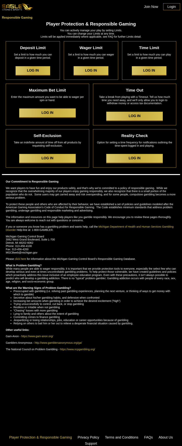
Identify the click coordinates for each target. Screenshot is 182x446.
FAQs (148, 437)
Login (171, 7)
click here (20, 258)
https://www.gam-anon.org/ (37, 336)
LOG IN (33, 70)
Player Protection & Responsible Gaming (40, 437)
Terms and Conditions (121, 437)
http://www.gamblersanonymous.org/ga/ (58, 342)
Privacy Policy (88, 437)
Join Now (151, 7)
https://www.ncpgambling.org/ (77, 349)
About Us (166, 437)
